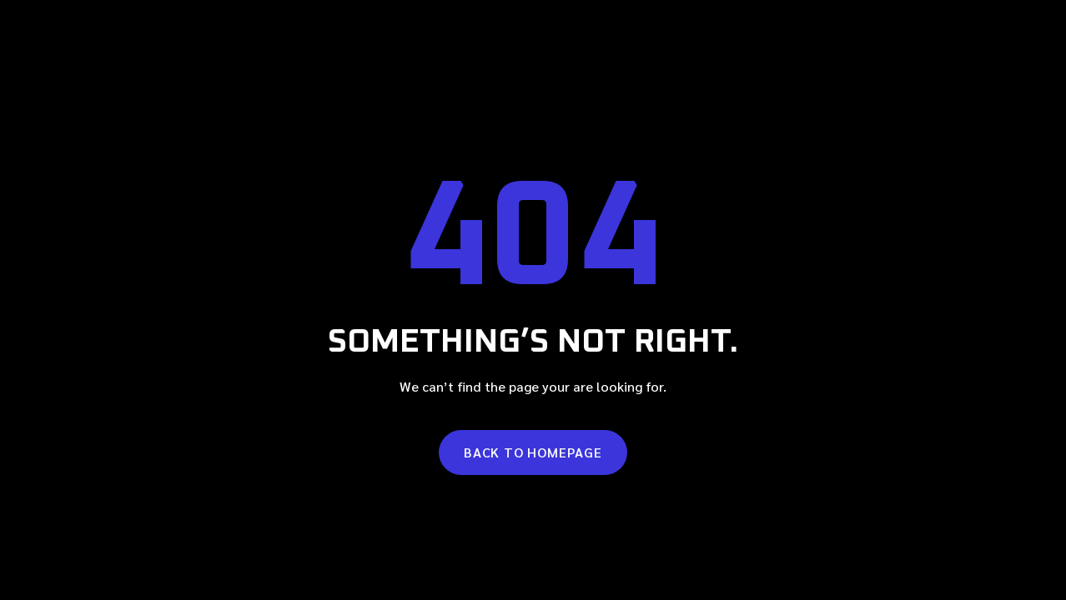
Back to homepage (533, 452)
